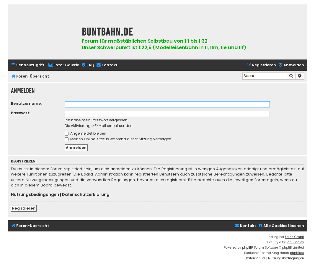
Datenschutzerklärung (86, 194)
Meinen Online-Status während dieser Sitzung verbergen (118, 138)
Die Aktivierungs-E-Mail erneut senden (99, 125)
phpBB (247, 247)
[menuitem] (63, 65)
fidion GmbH (294, 237)
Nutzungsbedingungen (35, 194)
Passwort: (20, 112)
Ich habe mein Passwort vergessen (96, 120)
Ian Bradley (295, 242)
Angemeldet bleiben (85, 133)
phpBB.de (297, 253)
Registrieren (23, 208)
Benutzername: (26, 103)
